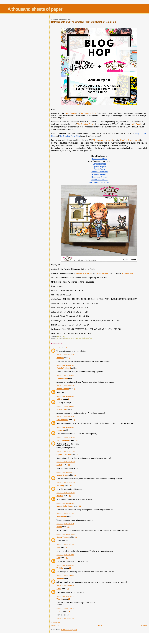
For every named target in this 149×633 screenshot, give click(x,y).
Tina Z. (59, 611)
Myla (58, 547)
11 (78, 454)
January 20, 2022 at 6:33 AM (65, 565)
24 (68, 589)
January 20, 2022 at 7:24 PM (65, 596)
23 (71, 578)
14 (71, 485)
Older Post (143, 625)
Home (100, 625)
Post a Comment (56, 622)
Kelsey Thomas (63, 537)
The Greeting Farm (88, 113)
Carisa (59, 527)
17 (73, 516)
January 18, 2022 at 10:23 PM (66, 482)
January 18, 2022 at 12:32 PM (66, 461)
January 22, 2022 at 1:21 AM (65, 618)
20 (67, 547)
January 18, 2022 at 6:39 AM (65, 375)
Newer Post (55, 625)
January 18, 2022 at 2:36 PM (65, 472)
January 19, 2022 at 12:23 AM (65, 492)
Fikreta (59, 465)
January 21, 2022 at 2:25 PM (65, 608)
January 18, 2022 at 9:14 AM (65, 406)
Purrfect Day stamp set (130, 140)
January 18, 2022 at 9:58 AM (65, 427)
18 (68, 527)
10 (77, 440)
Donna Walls (62, 516)
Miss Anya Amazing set (103, 140)
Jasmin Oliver (62, 409)
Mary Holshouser (63, 440)
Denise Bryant (62, 475)
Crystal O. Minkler (64, 454)
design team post (68, 338)
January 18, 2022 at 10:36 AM (65, 437)
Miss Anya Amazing (84, 273)
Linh (58, 347)
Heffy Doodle (70, 113)
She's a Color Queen (65, 506)
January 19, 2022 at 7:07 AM (65, 523)
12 (69, 465)
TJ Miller (60, 568)
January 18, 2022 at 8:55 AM (65, 396)
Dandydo (60, 578)
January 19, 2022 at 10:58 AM (65, 534)
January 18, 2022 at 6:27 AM (65, 365)
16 (80, 506)
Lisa (58, 558)
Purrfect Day (127, 273)
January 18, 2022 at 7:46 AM (65, 385)
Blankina (60, 358)
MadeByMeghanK (64, 368)
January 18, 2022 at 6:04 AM (65, 354)
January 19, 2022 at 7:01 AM (65, 513)
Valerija (59, 599)
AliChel (59, 399)
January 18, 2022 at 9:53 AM (65, 416)
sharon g (60, 430)
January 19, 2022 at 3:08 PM (65, 554)
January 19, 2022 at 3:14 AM (65, 503)
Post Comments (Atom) (69, 630)
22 (70, 568)
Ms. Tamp (60, 485)
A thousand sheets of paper (35, 9)
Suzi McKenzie (62, 420)
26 (69, 611)
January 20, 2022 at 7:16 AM (65, 575)
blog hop (58, 338)
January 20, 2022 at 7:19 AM (65, 585)
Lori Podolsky (62, 378)
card (62, 338)
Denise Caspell (63, 389)
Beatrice (60, 496)
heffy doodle (77, 338)
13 (75, 475)
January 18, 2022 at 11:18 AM (65, 451)
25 (69, 599)
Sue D (59, 589)
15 (70, 496)
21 (67, 558)
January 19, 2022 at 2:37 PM (65, 544)
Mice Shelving (102, 273)
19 (76, 537)
